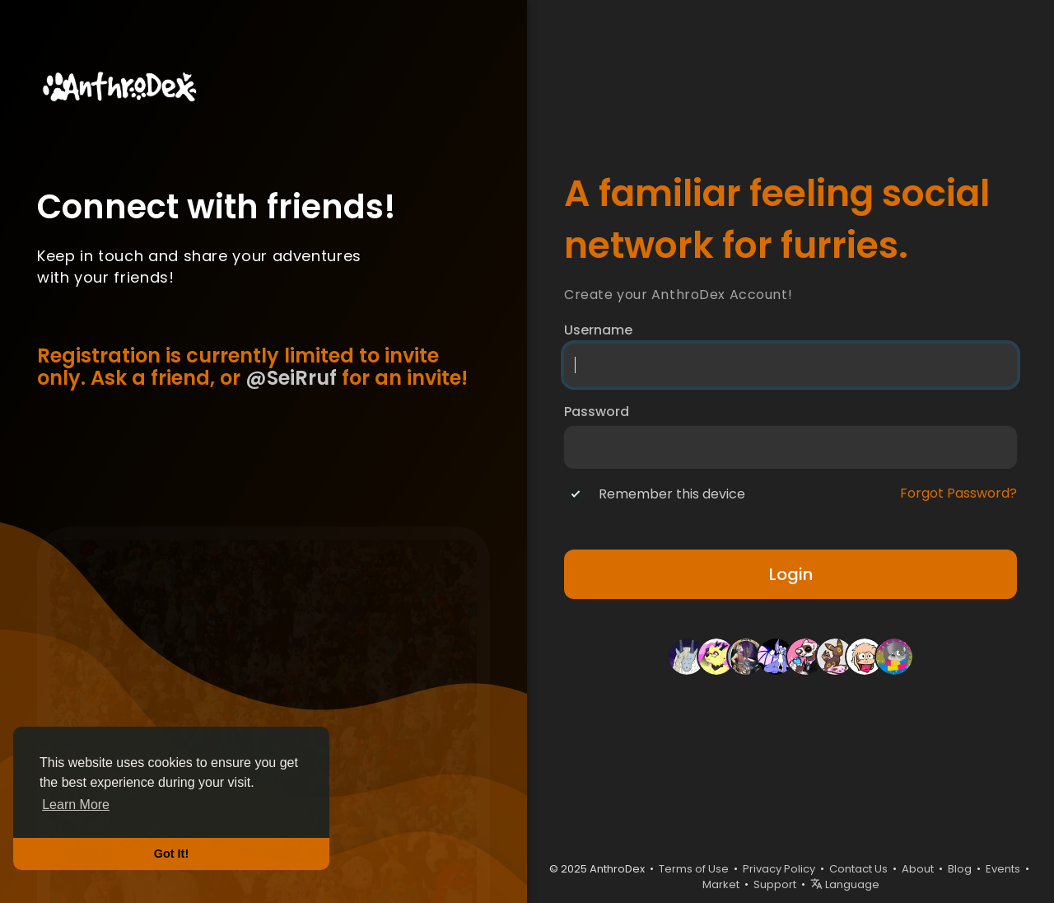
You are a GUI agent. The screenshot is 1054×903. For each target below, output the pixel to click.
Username (598, 330)
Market (720, 884)
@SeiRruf (291, 377)
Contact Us (858, 869)
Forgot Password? (958, 493)
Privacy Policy (779, 869)
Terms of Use (694, 869)
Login (791, 574)
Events (1003, 869)
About (918, 869)
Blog (960, 869)
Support (774, 884)
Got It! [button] (171, 853)
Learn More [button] (76, 805)
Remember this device (672, 494)
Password (596, 412)
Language (844, 884)
